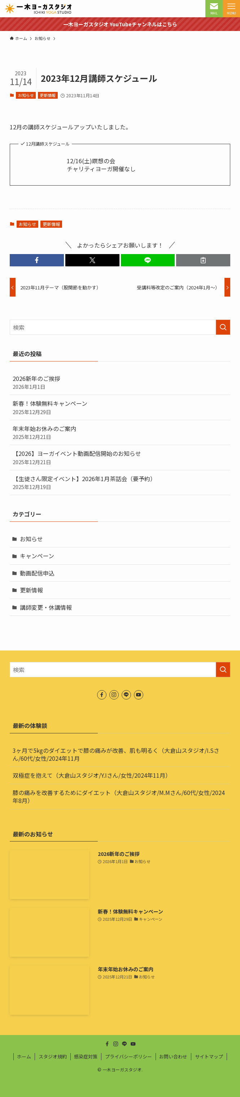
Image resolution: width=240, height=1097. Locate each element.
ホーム (24, 1056)
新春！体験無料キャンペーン (120, 407)
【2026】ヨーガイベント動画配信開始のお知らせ (120, 457)
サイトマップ (209, 1056)
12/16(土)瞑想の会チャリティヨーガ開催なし (101, 165)
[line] (126, 694)
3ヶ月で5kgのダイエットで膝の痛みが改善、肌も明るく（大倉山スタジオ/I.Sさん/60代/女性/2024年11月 (116, 754)
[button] (37, 260)
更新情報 (48, 95)
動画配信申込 (37, 573)
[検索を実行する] (223, 327)
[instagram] (114, 694)
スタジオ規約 (53, 1056)
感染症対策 (85, 1056)
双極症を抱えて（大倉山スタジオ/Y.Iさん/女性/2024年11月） (92, 775)
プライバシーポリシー (128, 1056)
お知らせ (26, 95)
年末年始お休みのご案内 (120, 432)
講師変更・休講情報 (46, 607)
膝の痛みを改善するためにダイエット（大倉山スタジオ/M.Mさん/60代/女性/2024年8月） (119, 796)
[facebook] (101, 694)
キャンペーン (37, 555)
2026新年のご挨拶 (120, 382)
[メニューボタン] (231, 8)
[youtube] (138, 694)
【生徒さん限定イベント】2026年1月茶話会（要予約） (120, 482)
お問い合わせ (173, 1056)
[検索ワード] (120, 327)
